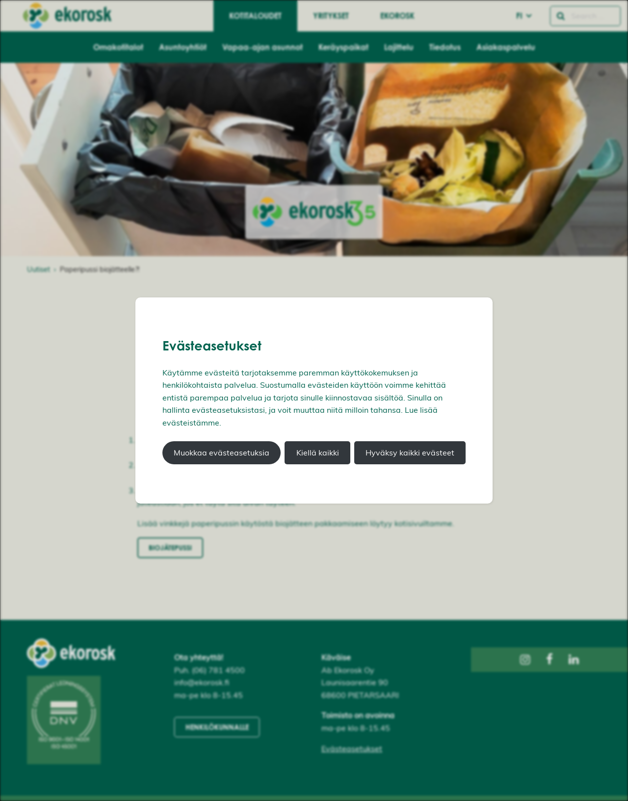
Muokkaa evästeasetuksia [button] (221, 452)
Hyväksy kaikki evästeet (410, 452)
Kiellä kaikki (317, 452)
